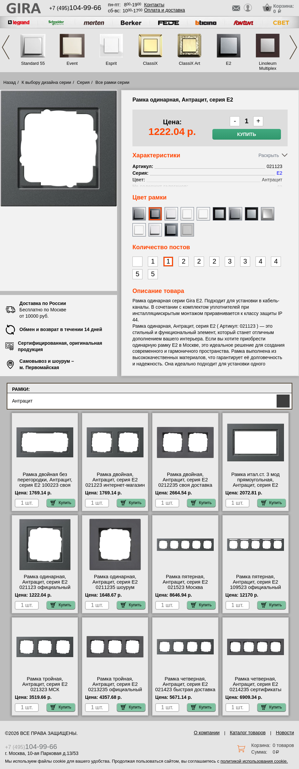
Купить (246, 134)
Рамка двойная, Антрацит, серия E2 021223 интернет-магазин (115, 480)
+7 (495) (75, 8)
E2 (228, 63)
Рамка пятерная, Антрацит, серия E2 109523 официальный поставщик (255, 584)
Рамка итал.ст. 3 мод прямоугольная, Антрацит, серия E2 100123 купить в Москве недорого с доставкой (255, 485)
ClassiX (150, 63)
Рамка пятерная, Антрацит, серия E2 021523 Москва (185, 582)
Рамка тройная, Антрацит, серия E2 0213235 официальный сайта (115, 687)
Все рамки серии (112, 82)
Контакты (154, 4)
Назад (9, 82)
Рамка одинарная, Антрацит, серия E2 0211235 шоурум (115, 582)
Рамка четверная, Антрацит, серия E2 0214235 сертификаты (255, 684)
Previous (6, 47)
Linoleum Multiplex (268, 66)
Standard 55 (33, 63)
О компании (206, 732)
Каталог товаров (248, 732)
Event (72, 63)
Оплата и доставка (164, 10)
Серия (83, 82)
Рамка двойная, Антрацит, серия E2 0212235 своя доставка (185, 480)
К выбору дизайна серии (46, 82)
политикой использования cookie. (254, 761)
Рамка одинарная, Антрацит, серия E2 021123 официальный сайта (45, 584)
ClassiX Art (189, 63)
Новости (285, 732)
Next (293, 47)
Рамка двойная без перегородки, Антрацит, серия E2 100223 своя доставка (45, 482)
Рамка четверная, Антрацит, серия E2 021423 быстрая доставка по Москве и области (185, 687)
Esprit (111, 63)
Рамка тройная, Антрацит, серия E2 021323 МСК (45, 684)
